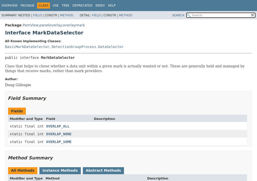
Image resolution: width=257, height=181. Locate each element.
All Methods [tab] (22, 170)
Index (100, 5)
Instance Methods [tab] (60, 170)
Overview (10, 5)
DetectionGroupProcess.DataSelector (88, 47)
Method (67, 15)
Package (27, 5)
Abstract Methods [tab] (103, 170)
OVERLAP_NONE (59, 134)
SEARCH (178, 15)
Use (56, 5)
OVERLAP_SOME (59, 142)
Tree (66, 5)
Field (37, 15)
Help (112, 5)
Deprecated (83, 5)
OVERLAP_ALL (58, 126)
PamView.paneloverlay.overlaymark (54, 25)
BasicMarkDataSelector (27, 47)
